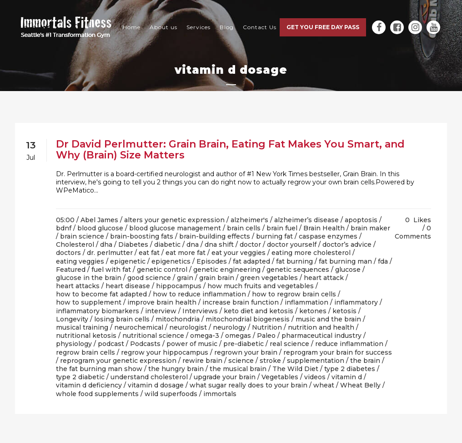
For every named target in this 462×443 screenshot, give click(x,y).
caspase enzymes (328, 236)
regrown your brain (245, 352)
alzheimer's (249, 220)
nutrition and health (321, 327)
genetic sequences (297, 269)
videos (315, 377)
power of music (191, 344)
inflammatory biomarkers (97, 311)
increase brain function (240, 302)
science (241, 360)
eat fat (149, 253)
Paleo (266, 335)
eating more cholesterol (311, 253)
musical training (82, 327)
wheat (323, 385)
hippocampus (178, 286)
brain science (82, 236)
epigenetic (128, 261)
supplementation (315, 360)
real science (289, 344)
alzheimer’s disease (306, 220)
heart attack (324, 278)
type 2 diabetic (80, 377)
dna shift (219, 244)
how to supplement (88, 302)
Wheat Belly (360, 385)
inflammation (306, 302)
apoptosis (361, 220)
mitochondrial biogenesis (248, 319)
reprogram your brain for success (337, 352)
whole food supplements (97, 394)
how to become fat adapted (101, 294)
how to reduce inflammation (199, 294)
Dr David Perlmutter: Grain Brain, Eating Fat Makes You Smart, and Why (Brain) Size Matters (230, 149)
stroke (270, 360)
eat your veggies (238, 253)
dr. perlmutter (110, 253)
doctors (68, 253)
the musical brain (238, 369)
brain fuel (281, 228)
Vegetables (279, 377)
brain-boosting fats (141, 236)
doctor (250, 244)
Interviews (200, 311)
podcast (111, 344)
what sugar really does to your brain (248, 385)
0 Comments (413, 232)
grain (185, 278)
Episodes (211, 261)
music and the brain (328, 319)
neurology (229, 327)
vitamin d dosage (156, 385)
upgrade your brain (225, 377)
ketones (312, 311)
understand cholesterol (149, 377)
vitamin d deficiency (89, 385)
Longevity (72, 319)
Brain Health (324, 228)
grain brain (216, 278)
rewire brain (202, 360)
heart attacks (78, 286)
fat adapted (251, 261)
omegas (238, 335)
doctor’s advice (347, 244)
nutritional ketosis (86, 335)
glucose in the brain (88, 278)
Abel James (99, 220)
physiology (74, 344)
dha (106, 244)
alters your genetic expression (174, 220)
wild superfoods (171, 394)
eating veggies (80, 261)
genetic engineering (227, 269)
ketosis (344, 311)
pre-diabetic (243, 344)
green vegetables (269, 278)
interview (160, 311)
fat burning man (345, 261)
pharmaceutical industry (321, 335)
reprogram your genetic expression (118, 360)
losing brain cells (122, 319)
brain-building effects (214, 236)
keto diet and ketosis (258, 311)
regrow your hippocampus (164, 352)
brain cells (244, 228)
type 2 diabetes (349, 369)
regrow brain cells (85, 352)
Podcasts (145, 344)
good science (149, 278)
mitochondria (178, 319)
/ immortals (217, 394)
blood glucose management (175, 228)
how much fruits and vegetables (260, 286)
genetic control (162, 269)
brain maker (370, 228)
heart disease (127, 286)
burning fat (274, 236)
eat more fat (186, 253)
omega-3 (204, 335)
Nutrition (267, 327)
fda (383, 261)
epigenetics (171, 261)
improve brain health (161, 302)
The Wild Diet (295, 369)
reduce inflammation (349, 344)
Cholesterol (75, 244)
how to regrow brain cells (294, 294)
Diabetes (133, 244)
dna (192, 244)
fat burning (294, 261)
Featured (70, 269)
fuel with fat (111, 269)
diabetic (167, 244)
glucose (348, 269)
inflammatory (356, 302)
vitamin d (346, 377)
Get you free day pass (322, 27)
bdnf (63, 228)
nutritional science (153, 335)
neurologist (188, 327)
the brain (365, 360)
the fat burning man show (99, 369)
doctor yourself (291, 244)
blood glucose (100, 228)
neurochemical (138, 327)
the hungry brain (176, 369)
